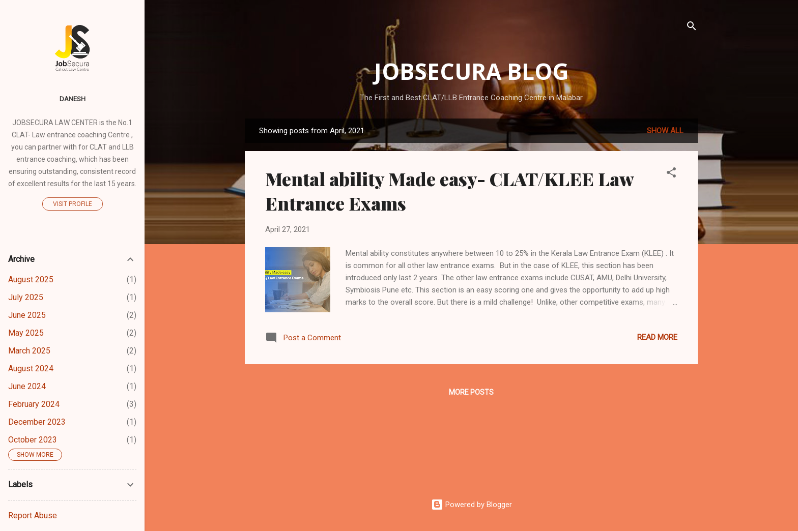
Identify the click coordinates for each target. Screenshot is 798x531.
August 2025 (30, 279)
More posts (471, 392)
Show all (665, 130)
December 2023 (37, 422)
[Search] (692, 27)
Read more (657, 337)
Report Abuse (32, 515)
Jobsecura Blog (471, 71)
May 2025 (26, 333)
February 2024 (34, 404)
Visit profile (72, 204)
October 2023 (32, 440)
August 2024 (30, 368)
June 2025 (27, 315)
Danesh (73, 99)
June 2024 (27, 386)
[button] (671, 174)
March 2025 (29, 351)
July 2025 (25, 297)
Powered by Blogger (471, 504)
